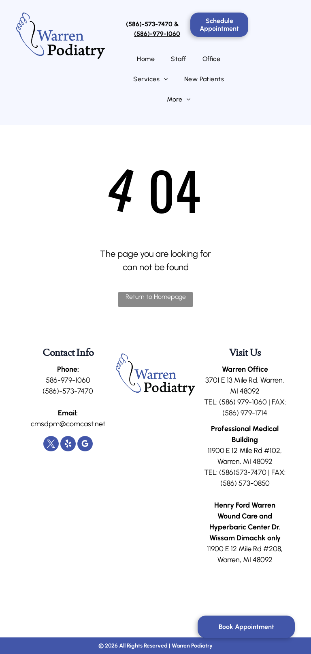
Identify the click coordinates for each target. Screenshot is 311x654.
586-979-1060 (68, 380)
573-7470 (251, 472)
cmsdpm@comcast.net (68, 423)
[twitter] (51, 444)
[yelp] (68, 444)
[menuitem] (146, 59)
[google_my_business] (85, 444)
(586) (227, 402)
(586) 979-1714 (244, 412)
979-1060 (252, 402)
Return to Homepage (156, 297)
